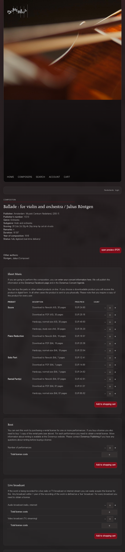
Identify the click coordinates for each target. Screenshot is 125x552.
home (10, 177)
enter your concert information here (74, 280)
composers (25, 177)
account (54, 177)
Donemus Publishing (90, 437)
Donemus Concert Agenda (71, 283)
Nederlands (109, 190)
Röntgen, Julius (10, 259)
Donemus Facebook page (37, 283)
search (40, 177)
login (117, 190)
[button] (110, 250)
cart (67, 177)
